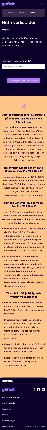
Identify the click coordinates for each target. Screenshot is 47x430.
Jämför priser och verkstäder (23, 80)
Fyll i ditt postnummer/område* (23, 64)
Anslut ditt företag (11, 397)
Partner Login (8, 426)
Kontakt (6, 414)
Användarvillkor (9, 403)
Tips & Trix (6, 409)
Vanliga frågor (8, 420)
